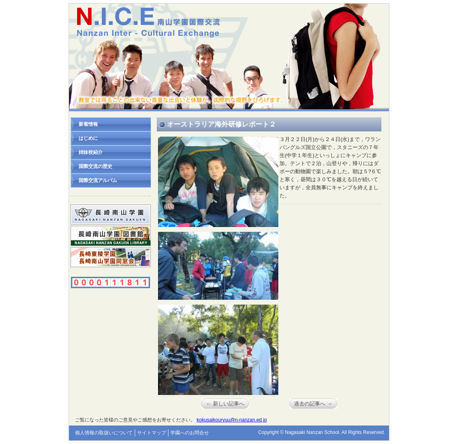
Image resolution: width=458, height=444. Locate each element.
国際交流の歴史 (95, 166)
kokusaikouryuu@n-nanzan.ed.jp (232, 420)
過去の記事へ (313, 404)
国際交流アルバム (98, 180)
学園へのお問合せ (189, 433)
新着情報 (88, 124)
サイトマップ (151, 433)
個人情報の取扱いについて (104, 433)
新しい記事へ (225, 404)
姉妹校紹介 (91, 152)
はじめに (88, 138)
